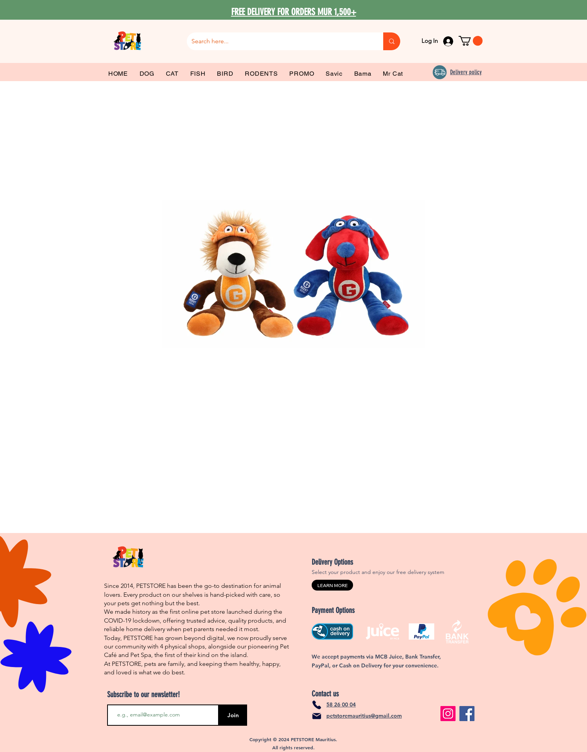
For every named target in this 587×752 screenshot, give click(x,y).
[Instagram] (448, 713)
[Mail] (317, 716)
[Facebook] (466, 713)
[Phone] (317, 705)
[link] (471, 41)
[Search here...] (279, 41)
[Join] (233, 715)
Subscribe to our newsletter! (143, 694)
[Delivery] (440, 72)
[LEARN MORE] (332, 585)
